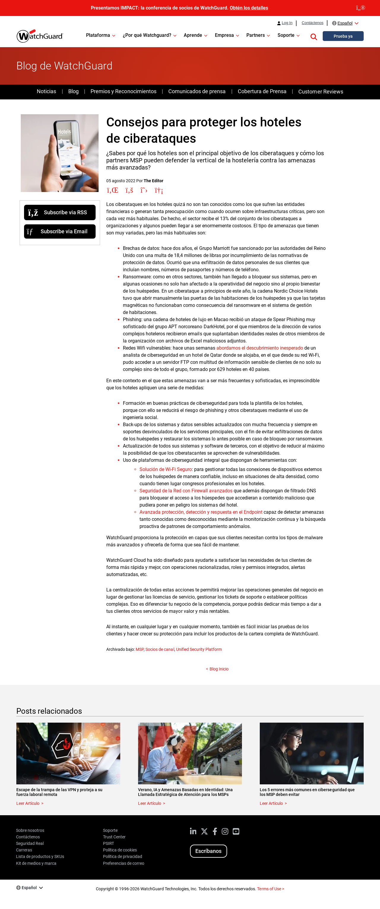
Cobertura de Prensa (262, 91)
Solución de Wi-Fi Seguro (166, 469)
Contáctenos (312, 23)
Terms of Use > (270, 888)
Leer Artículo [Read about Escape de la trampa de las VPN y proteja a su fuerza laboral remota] (27, 803)
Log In (287, 23)
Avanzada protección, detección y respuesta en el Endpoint (201, 512)
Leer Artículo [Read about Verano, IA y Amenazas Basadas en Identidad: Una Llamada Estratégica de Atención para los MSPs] (149, 803)
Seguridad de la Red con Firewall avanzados (186, 491)
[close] (360, 8)
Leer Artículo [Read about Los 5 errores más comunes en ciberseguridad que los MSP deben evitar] (271, 803)
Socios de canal (159, 649)
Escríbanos (208, 851)
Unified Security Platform (199, 649)
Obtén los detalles (249, 8)
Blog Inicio (219, 669)
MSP (140, 649)
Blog (73, 91)
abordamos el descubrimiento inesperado (259, 348)
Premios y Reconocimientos (123, 91)
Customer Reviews (320, 91)
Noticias (46, 91)
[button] (314, 35)
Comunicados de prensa (197, 91)
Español (345, 23)
